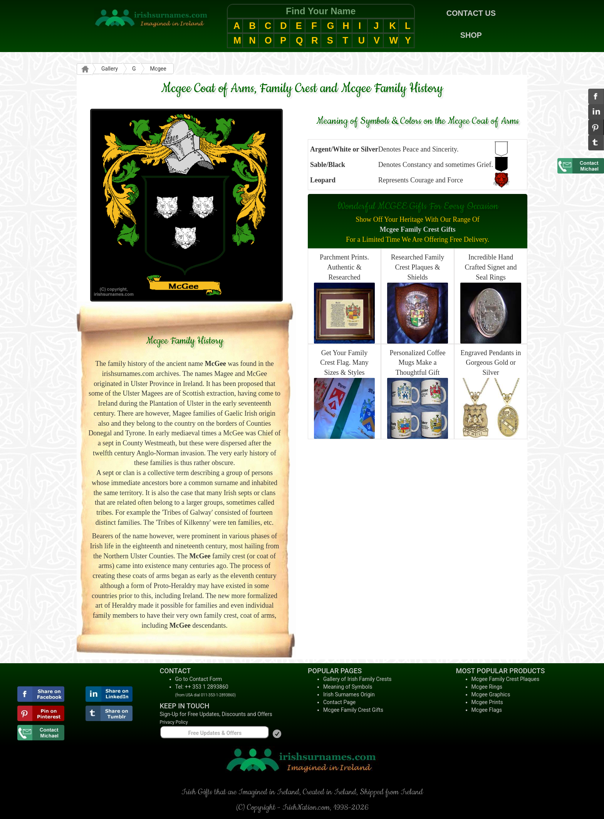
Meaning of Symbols (347, 687)
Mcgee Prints (487, 702)
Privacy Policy (174, 722)
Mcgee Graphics (490, 694)
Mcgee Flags (486, 710)
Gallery (109, 69)
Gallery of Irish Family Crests (357, 679)
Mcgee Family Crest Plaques (505, 679)
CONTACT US (471, 13)
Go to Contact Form (198, 679)
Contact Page (339, 702)
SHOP (471, 35)
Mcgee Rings (487, 687)
